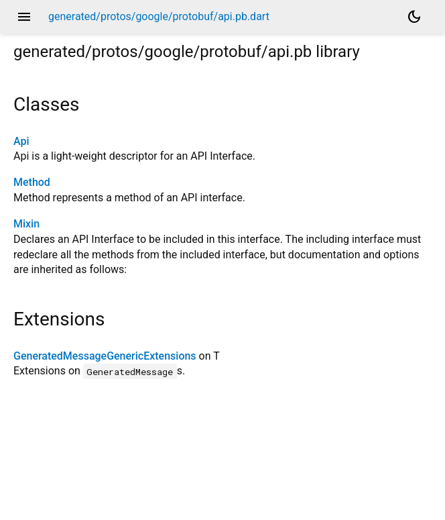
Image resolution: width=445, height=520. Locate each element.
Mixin (26, 223)
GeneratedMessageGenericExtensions (104, 356)
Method (31, 182)
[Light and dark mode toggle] (414, 17)
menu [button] (24, 17)
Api (21, 141)
